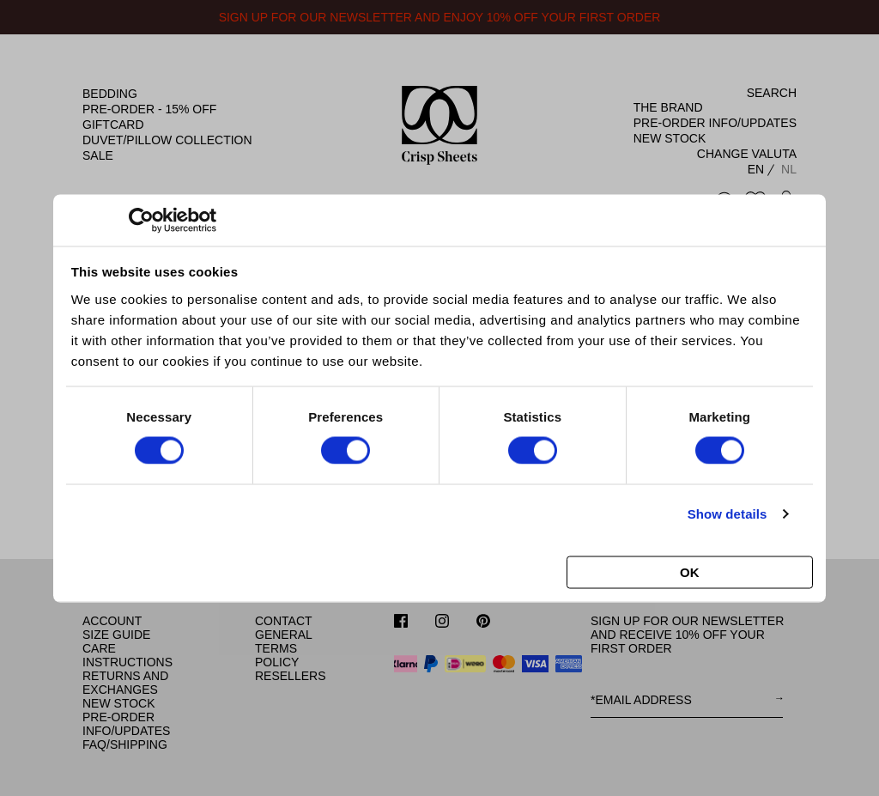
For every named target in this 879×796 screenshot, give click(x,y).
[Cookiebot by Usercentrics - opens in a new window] (141, 220)
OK (690, 571)
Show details (727, 514)
